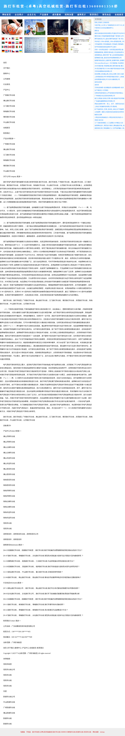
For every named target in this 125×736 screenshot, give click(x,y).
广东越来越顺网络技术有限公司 (105, 101)
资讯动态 (106, 15)
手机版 (28, 732)
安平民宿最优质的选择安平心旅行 (105, 47)
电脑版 (23, 732)
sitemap (102, 732)
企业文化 (31, 15)
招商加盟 (69, 15)
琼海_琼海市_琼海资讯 (102, 22)
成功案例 (56, 15)
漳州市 (97, 85)
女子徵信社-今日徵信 (101, 90)
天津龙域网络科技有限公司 (103, 71)
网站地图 (96, 732)
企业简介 (19, 15)
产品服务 (44, 15)
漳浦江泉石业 (99, 120)
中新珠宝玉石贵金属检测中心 (104, 28)
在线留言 (119, 15)
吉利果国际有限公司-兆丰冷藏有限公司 (107, 79)
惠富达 (97, 30)
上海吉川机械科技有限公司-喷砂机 (106, 106)
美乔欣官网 (98, 82)
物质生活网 (98, 114)
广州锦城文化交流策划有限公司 (105, 95)
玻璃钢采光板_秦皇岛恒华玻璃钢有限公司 (108, 58)
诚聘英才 (81, 15)
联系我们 (94, 15)
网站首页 (6, 15)
